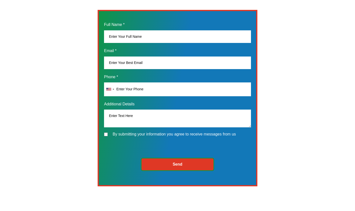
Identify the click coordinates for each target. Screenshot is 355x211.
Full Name (114, 24)
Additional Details (119, 104)
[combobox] (110, 89)
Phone (111, 77)
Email (110, 51)
